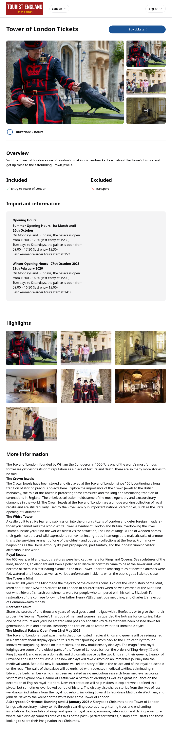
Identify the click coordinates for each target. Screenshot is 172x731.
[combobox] (155, 9)
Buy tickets (138, 29)
